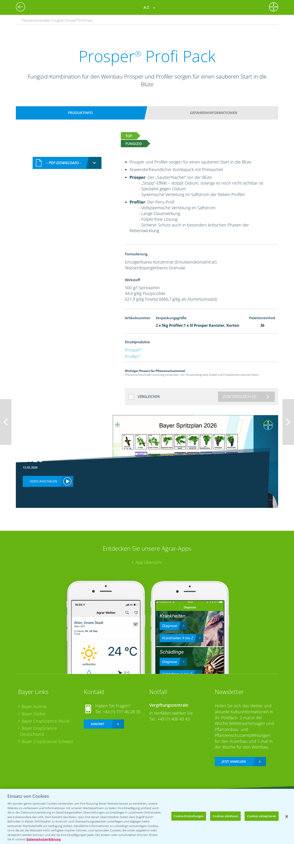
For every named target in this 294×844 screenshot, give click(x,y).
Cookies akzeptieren (261, 816)
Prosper (133, 350)
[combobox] (67, 163)
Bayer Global (33, 713)
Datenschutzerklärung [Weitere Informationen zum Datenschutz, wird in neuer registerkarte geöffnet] (43, 839)
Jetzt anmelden (234, 761)
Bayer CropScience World (45, 721)
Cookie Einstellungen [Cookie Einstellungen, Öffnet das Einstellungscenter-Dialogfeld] (189, 816)
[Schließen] (287, 816)
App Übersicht (148, 562)
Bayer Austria (34, 706)
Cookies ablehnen (225, 816)
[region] (147, 816)
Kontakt (97, 724)
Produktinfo (80, 112)
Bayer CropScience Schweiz (47, 741)
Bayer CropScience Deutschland (38, 731)
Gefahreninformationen (213, 112)
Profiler (132, 356)
